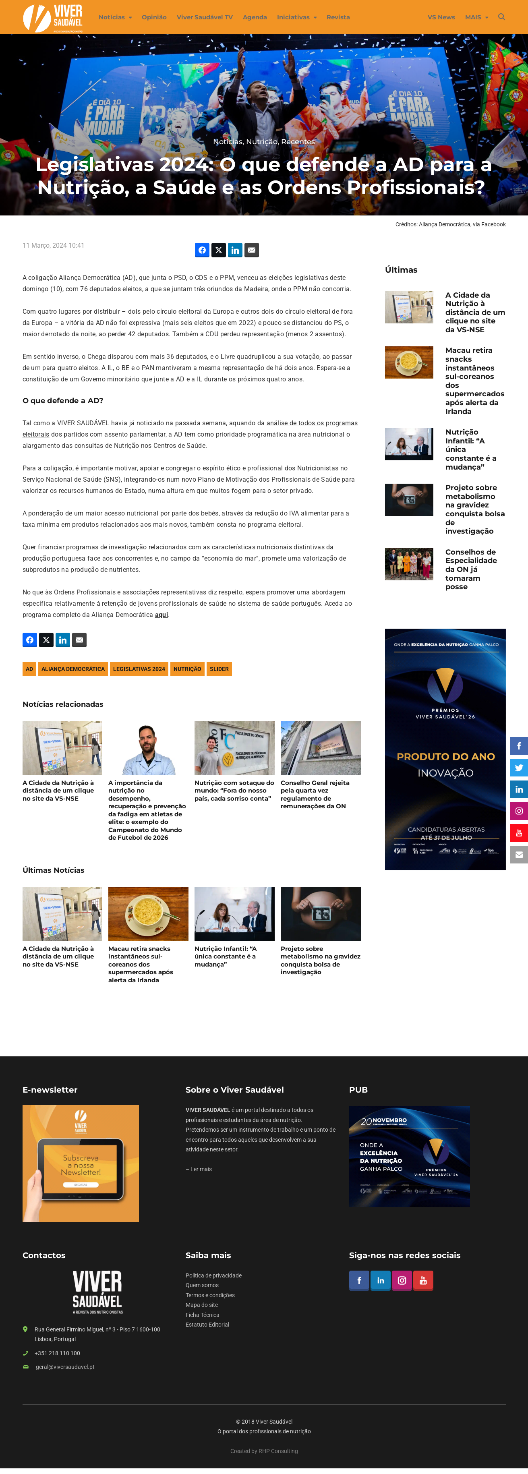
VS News (441, 17)
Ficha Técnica (202, 1315)
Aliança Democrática (73, 669)
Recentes (298, 141)
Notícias (112, 17)
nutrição (187, 669)
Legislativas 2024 (139, 669)
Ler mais (201, 1169)
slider (219, 669)
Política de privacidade (214, 1275)
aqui (161, 615)
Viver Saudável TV (205, 17)
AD (29, 669)
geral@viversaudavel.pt (65, 1367)
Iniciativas (293, 17)
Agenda (255, 17)
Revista (338, 17)
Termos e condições (210, 1295)
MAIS (473, 17)
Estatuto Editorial (207, 1324)
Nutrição (261, 141)
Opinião (154, 17)
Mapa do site (202, 1305)
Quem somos (202, 1285)
